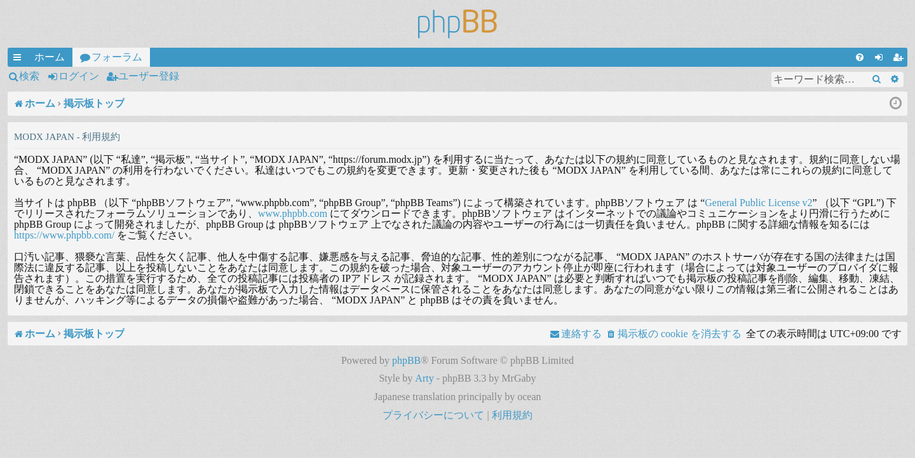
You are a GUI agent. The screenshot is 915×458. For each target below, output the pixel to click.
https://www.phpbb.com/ (64, 235)
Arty (424, 378)
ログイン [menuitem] (881, 59)
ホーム (49, 57)
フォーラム (117, 57)
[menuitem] (859, 57)
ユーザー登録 (148, 76)
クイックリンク (20, 59)
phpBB (406, 360)
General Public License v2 (758, 202)
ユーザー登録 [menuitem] (900, 59)
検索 (29, 76)
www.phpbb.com (292, 213)
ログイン (78, 76)
